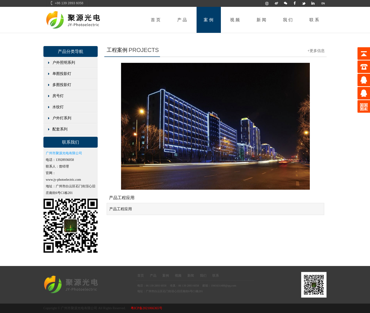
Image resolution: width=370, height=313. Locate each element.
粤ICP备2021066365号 (146, 308)
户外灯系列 (61, 118)
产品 (182, 19)
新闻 (261, 19)
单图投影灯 (61, 74)
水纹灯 (58, 107)
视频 (235, 19)
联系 (314, 19)
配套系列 (59, 129)
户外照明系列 (63, 62)
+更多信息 (316, 51)
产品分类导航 (70, 51)
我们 (288, 19)
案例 (209, 19)
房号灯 (58, 96)
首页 (156, 19)
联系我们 (70, 142)
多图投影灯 (61, 85)
